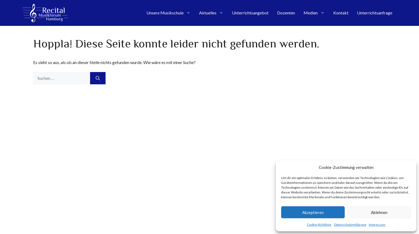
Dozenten (286, 12)
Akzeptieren (313, 212)
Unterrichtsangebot (250, 12)
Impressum (377, 225)
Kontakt (340, 12)
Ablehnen (379, 212)
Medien (316, 13)
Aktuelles (213, 13)
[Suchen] (98, 78)
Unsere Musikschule (170, 13)
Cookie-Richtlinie (319, 225)
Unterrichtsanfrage (374, 12)
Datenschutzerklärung (350, 225)
